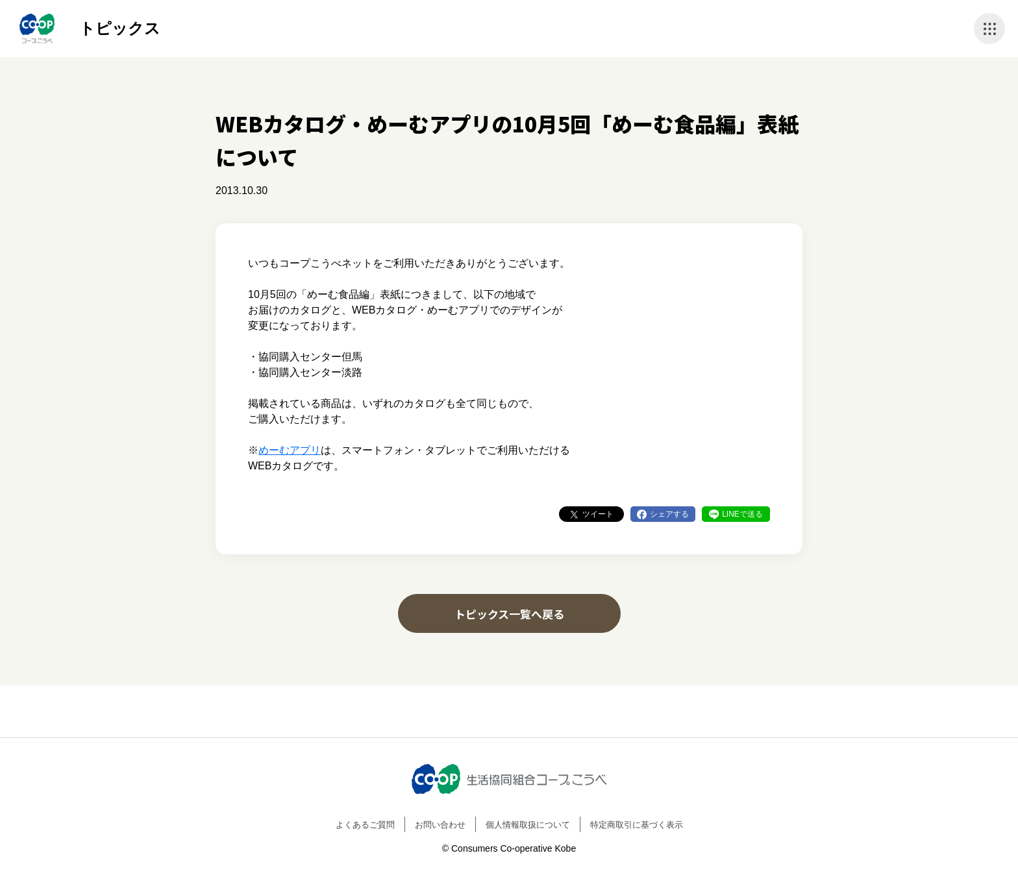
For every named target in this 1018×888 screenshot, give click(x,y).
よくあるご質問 (365, 825)
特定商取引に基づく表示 (636, 825)
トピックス (119, 28)
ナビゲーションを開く (989, 28)
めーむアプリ (289, 450)
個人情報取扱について (528, 825)
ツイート (598, 514)
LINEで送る (742, 514)
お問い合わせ (440, 825)
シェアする (669, 514)
